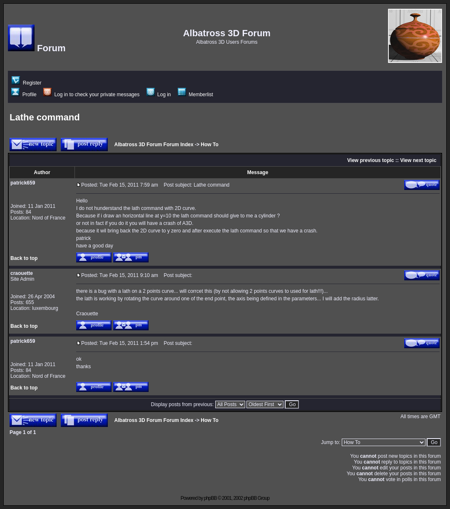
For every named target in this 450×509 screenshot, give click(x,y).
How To (209, 144)
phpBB (210, 498)
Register (26, 83)
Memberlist (195, 94)
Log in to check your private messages (91, 94)
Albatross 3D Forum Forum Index (154, 144)
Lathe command (45, 117)
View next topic (418, 160)
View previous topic (370, 160)
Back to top (23, 258)
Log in (159, 94)
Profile (23, 94)
